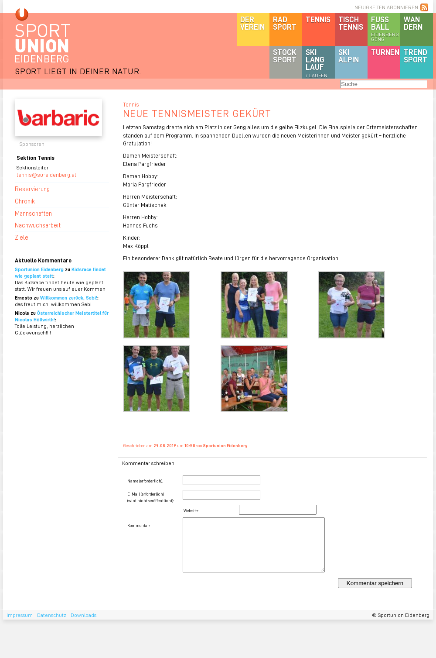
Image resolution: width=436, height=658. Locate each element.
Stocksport (284, 55)
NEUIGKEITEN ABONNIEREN (386, 7)
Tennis (318, 19)
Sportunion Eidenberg (39, 269)
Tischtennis (350, 22)
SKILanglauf (316, 63)
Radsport (284, 22)
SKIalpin (348, 55)
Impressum (20, 615)
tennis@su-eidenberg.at (46, 174)
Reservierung (32, 189)
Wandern (413, 22)
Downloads (83, 615)
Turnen (385, 52)
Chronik (25, 201)
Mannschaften (33, 213)
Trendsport (415, 55)
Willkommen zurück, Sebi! (68, 297)
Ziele (21, 237)
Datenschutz (51, 615)
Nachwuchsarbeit (38, 225)
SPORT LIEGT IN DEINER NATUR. (78, 70)
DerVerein (252, 22)
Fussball (385, 28)
